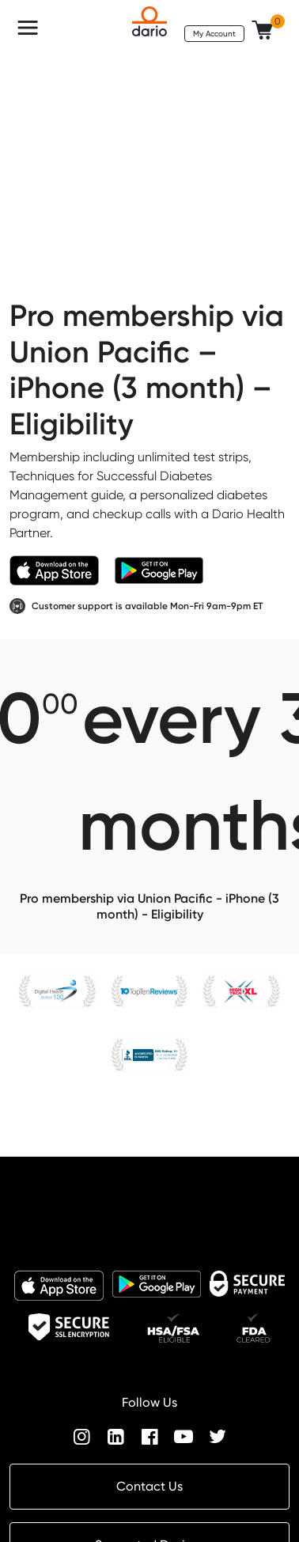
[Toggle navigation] (27, 28)
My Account (214, 33)
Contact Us (149, 1486)
